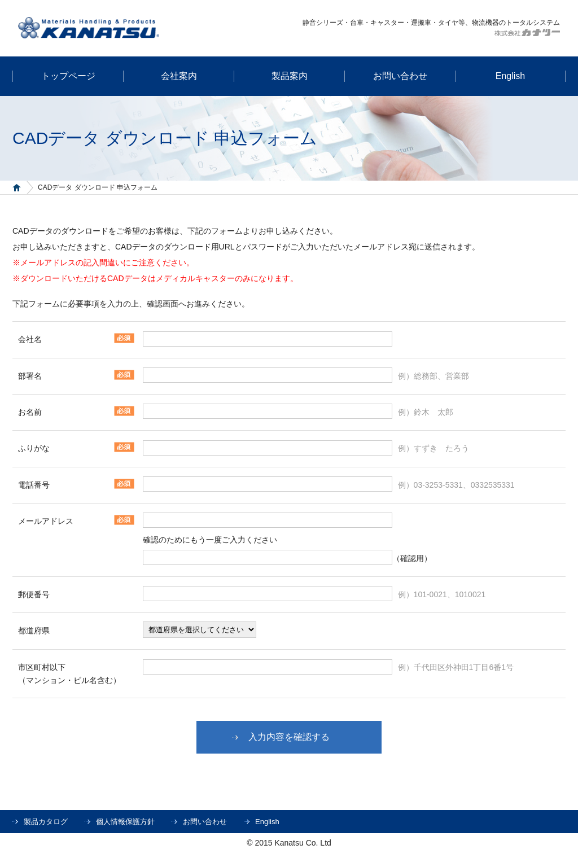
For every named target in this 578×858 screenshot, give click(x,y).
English (267, 821)
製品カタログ (46, 821)
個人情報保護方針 (125, 821)
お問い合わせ (205, 821)
